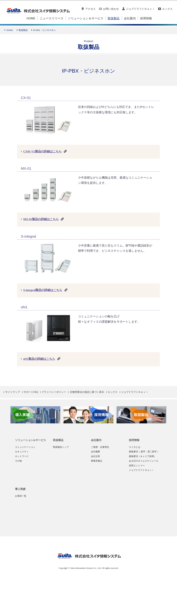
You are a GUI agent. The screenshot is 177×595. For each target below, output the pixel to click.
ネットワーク (22, 456)
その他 (18, 461)
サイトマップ (12, 392)
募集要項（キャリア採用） (142, 456)
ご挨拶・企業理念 (100, 447)
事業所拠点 (96, 461)
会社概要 (95, 451)
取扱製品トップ (61, 447)
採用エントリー (137, 465)
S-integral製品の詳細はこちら (42, 290)
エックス (167, 8)
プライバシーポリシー (54, 392)
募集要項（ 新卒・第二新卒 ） (144, 451)
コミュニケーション (25, 447)
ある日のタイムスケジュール (143, 461)
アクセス (90, 8)
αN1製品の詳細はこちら (39, 359)
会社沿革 (95, 456)
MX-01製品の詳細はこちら (41, 219)
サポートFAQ (31, 392)
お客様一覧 (20, 496)
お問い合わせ (111, 8)
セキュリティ (22, 451)
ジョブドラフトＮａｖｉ (140, 8)
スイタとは (134, 447)
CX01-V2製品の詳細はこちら (42, 151)
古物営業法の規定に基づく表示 (87, 392)
